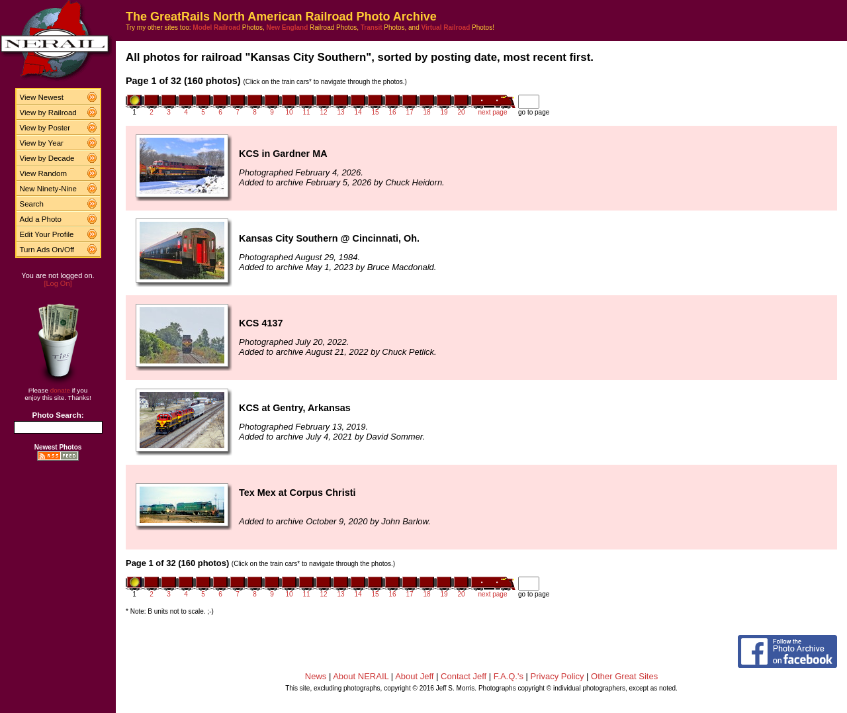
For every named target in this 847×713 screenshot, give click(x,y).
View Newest (42, 97)
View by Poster (45, 128)
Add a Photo (41, 219)
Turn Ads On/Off (47, 250)
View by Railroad (48, 113)
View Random (43, 173)
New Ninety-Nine (48, 189)
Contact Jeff (463, 676)
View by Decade (47, 158)
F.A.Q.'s (508, 676)
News (316, 676)
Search (32, 204)
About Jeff (414, 676)
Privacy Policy (557, 676)
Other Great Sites (624, 676)
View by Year (42, 143)
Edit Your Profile (47, 234)
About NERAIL (360, 676)
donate (60, 390)
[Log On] (57, 283)
